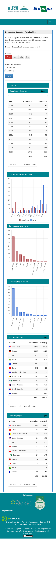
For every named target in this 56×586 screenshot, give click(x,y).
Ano (15, 57)
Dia (27, 57)
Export (43, 91)
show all (27, 165)
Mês (21, 57)
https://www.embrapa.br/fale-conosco (28, 524)
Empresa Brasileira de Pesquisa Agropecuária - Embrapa (26, 522)
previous (13, 165)
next (33, 165)
